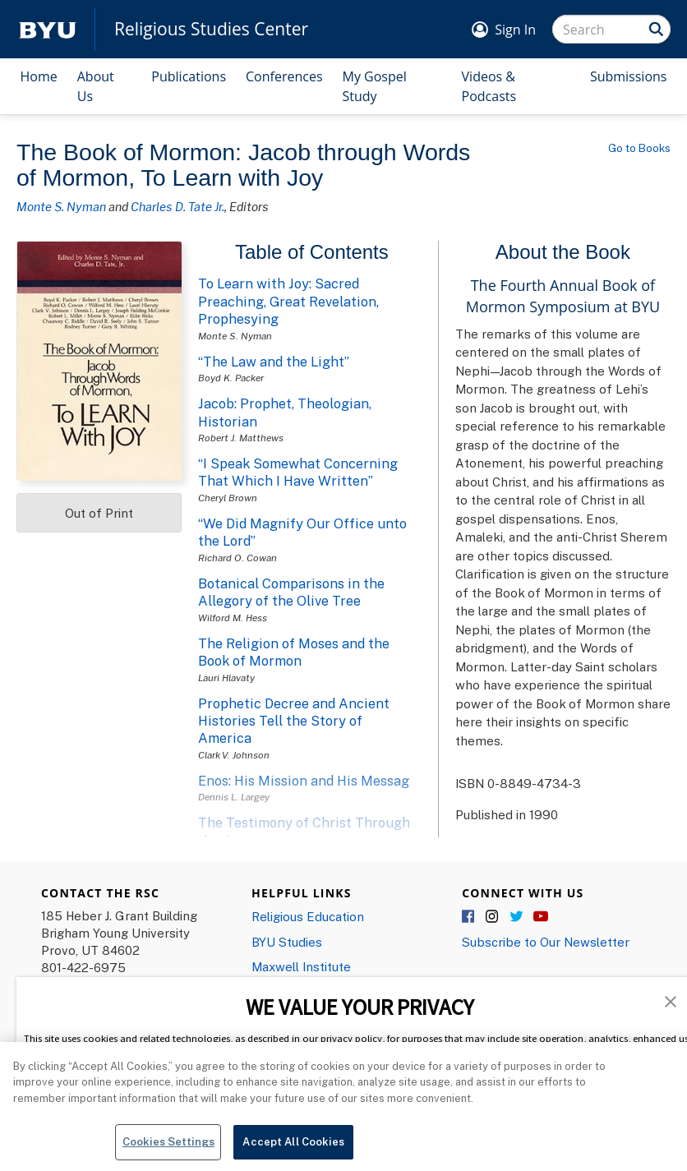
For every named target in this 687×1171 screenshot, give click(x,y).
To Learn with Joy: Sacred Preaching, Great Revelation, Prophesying (288, 301)
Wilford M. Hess (232, 617)
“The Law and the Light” (273, 361)
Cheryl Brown (227, 497)
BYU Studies (286, 941)
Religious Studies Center (211, 29)
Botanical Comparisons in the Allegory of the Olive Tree (291, 592)
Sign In (515, 30)
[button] (670, 1000)
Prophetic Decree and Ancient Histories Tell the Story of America (294, 721)
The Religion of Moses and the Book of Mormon (294, 652)
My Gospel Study (375, 86)
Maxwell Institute (301, 966)
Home (39, 76)
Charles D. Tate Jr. (177, 206)
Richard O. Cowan (237, 557)
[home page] (47, 29)
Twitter (516, 917)
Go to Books (639, 147)
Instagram (493, 917)
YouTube (540, 917)
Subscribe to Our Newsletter (545, 941)
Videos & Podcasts (489, 86)
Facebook (469, 917)
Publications (188, 76)
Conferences (284, 76)
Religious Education (307, 916)
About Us (95, 86)
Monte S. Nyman (61, 206)
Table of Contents (312, 252)
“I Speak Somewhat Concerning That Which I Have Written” (298, 472)
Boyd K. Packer (231, 377)
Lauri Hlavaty (226, 677)
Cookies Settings (168, 1149)
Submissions (628, 76)
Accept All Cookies (293, 1149)
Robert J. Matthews (241, 437)
